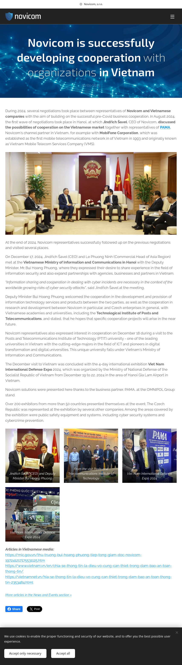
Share (13, 609)
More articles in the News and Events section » (38, 595)
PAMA (165, 127)
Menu (172, 16)
